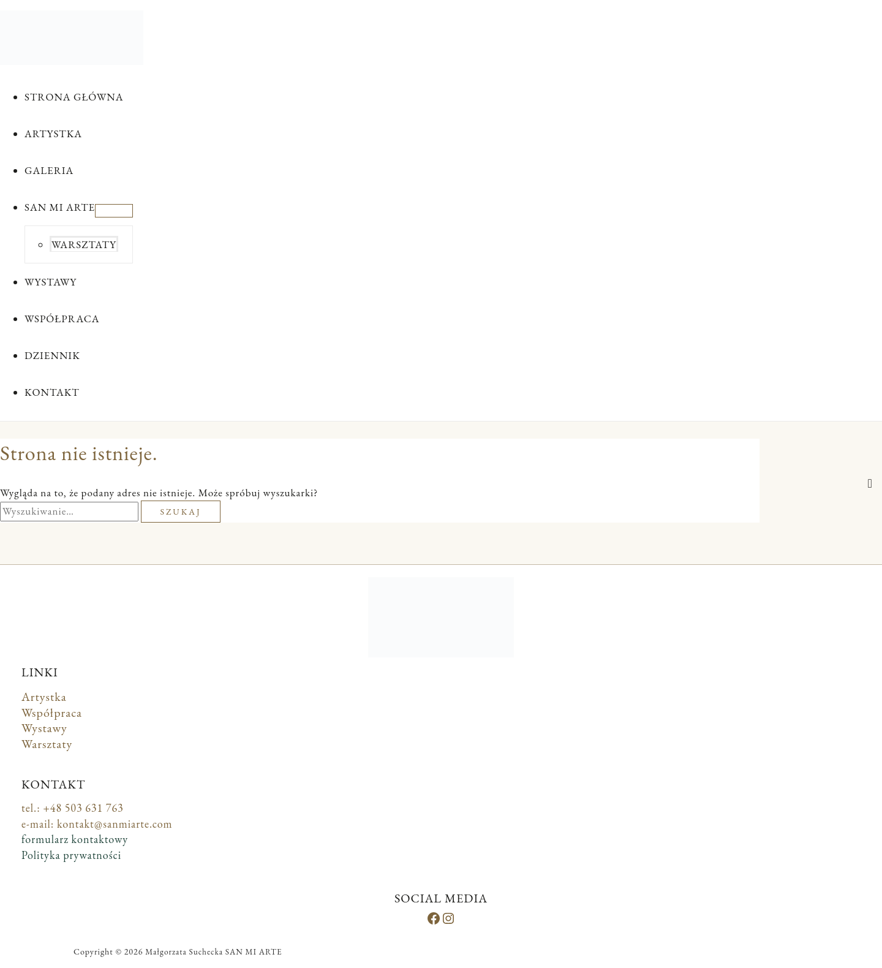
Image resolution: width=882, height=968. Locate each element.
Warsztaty (46, 744)
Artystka (44, 697)
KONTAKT (52, 392)
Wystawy (44, 728)
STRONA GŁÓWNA (74, 97)
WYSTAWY (50, 282)
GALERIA (49, 170)
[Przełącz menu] (114, 210)
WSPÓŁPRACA (62, 318)
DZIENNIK (52, 355)
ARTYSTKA (53, 133)
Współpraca (51, 712)
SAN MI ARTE (59, 207)
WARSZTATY (83, 244)
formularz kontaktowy (74, 839)
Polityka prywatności (71, 855)
